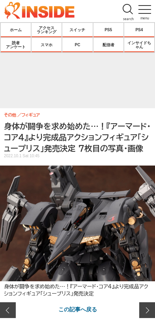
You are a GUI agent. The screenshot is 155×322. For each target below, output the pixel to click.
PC (77, 45)
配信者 (108, 45)
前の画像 (8, 310)
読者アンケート (16, 45)
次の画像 (147, 310)
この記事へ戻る (77, 309)
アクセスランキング (46, 30)
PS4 (139, 30)
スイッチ (77, 30)
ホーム (16, 30)
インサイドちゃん (139, 45)
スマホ (46, 45)
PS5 (108, 30)
